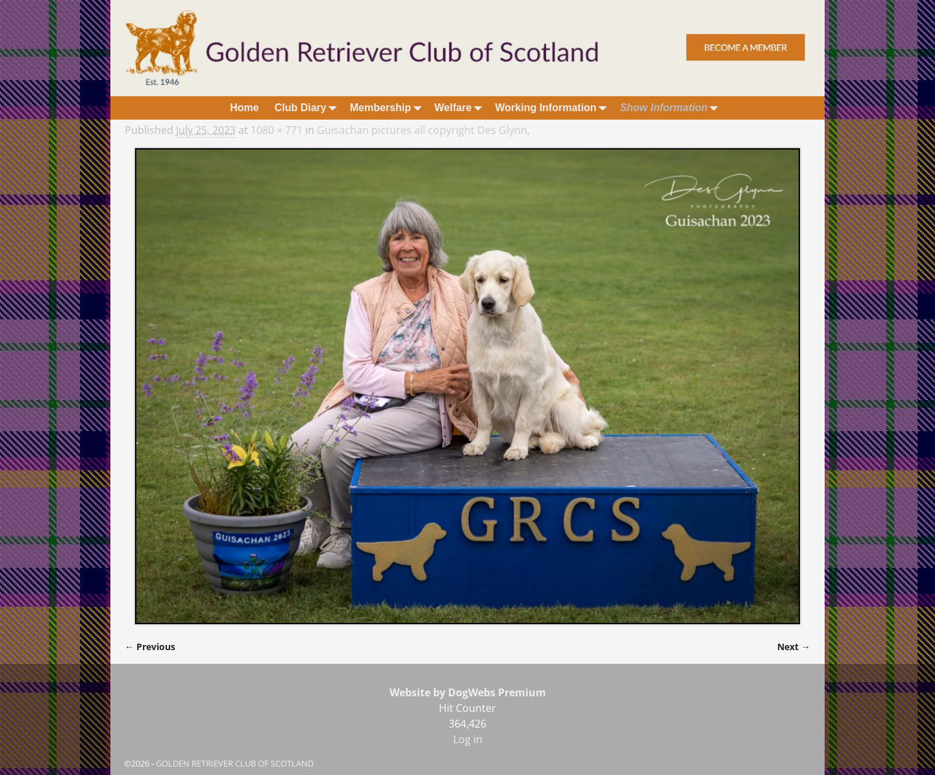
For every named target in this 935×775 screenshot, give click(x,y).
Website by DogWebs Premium (468, 692)
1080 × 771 (277, 130)
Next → (793, 646)
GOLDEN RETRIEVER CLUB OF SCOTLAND (235, 763)
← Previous (150, 646)
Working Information (553, 107)
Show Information (671, 107)
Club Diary (308, 107)
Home (244, 107)
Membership (388, 107)
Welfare (461, 107)
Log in (467, 739)
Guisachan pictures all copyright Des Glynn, (423, 130)
